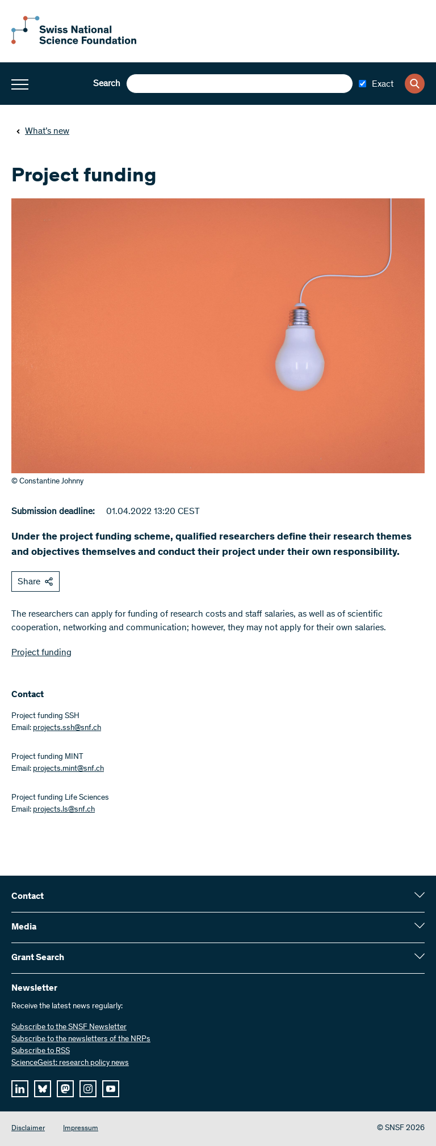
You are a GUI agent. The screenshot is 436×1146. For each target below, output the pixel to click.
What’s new (42, 131)
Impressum (80, 1128)
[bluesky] (42, 1088)
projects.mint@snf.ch (68, 769)
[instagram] (88, 1088)
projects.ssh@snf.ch (67, 728)
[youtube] (110, 1088)
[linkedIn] (19, 1088)
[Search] (415, 84)
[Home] (73, 41)
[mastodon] (65, 1088)
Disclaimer (28, 1128)
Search (106, 83)
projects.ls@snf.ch (64, 810)
